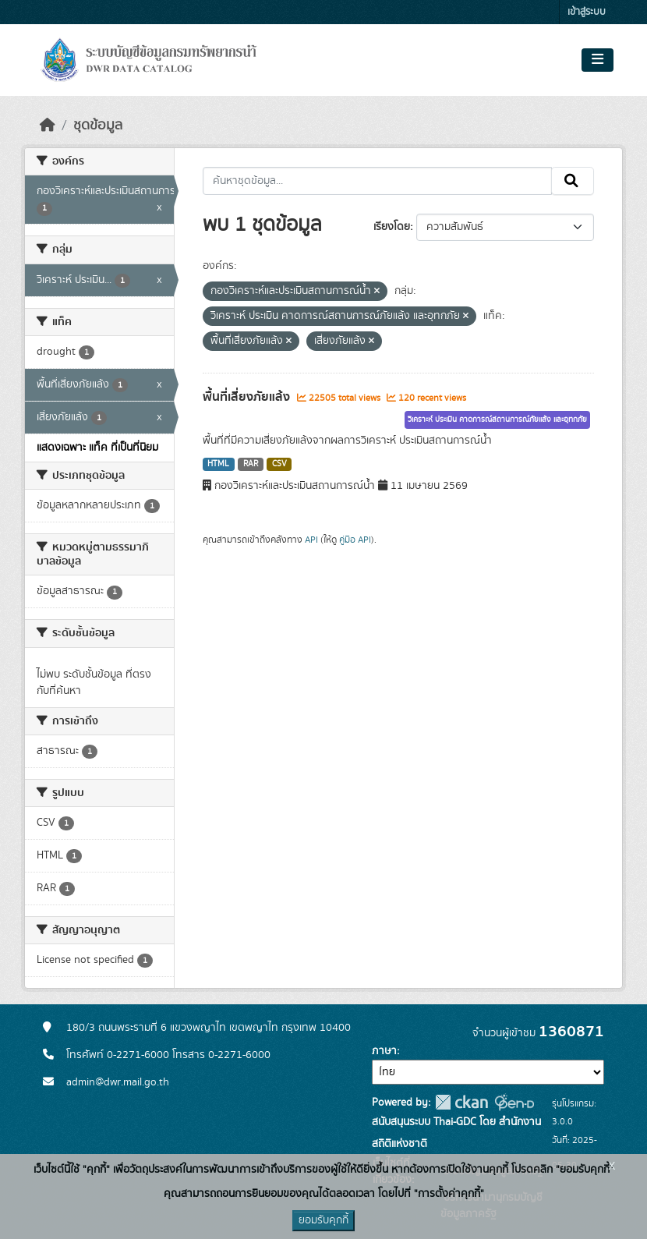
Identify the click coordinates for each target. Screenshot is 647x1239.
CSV (279, 464)
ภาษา (384, 1051)
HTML (218, 464)
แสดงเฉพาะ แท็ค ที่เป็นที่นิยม (97, 447)
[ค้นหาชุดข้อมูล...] (378, 181)
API (311, 540)
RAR (250, 464)
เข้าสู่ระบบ (586, 12)
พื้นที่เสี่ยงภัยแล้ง (248, 397)
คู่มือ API (355, 540)
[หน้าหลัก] (47, 125)
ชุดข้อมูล (97, 125)
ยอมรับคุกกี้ (323, 1220)
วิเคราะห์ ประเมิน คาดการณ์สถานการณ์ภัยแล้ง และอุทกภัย (497, 419)
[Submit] (572, 181)
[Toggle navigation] (597, 60)
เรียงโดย (391, 227)
